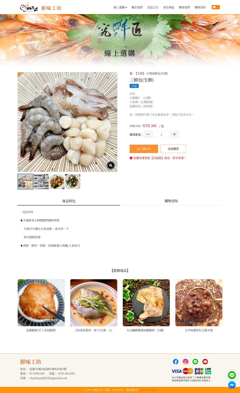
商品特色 (69, 200)
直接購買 (173, 149)
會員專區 (168, 7)
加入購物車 (144, 149)
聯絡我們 (184, 7)
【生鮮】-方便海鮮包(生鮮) (149, 73)
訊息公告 (153, 7)
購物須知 (200, 7)
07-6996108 (36, 373)
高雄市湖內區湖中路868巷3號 (48, 369)
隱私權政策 (132, 390)
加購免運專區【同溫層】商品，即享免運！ (160, 158)
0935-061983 (66, 373)
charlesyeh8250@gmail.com (48, 378)
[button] (218, 306)
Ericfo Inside (148, 390)
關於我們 (137, 7)
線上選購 (120, 7)
